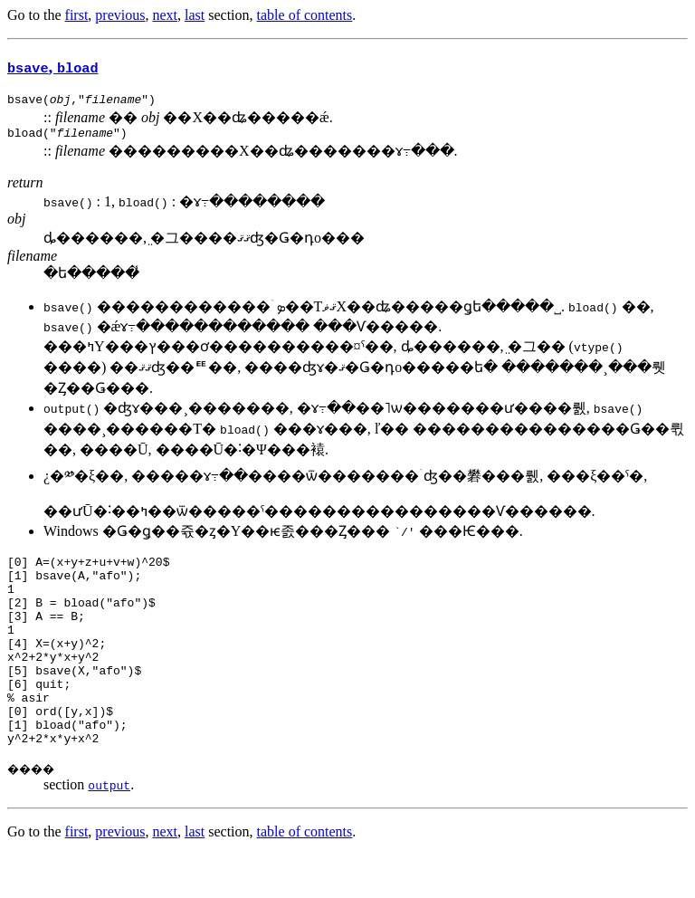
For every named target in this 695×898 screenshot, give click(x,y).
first (77, 15)
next (164, 15)
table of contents (305, 15)
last (195, 15)
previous (120, 15)
